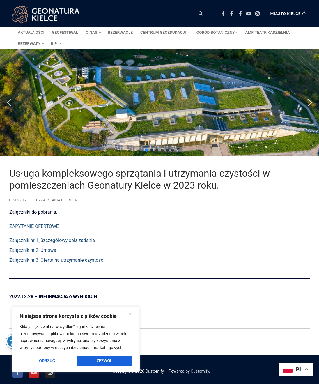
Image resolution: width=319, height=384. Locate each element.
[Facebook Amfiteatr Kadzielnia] (240, 13)
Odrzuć (47, 360)
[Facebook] (17, 372)
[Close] (129, 314)
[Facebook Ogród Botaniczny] (231, 13)
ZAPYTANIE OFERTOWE (34, 226)
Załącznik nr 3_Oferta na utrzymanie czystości (56, 260)
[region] (76, 339)
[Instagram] (257, 13)
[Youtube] (249, 13)
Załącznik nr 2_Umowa (32, 250)
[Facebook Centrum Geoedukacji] (223, 13)
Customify (200, 371)
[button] (9, 102)
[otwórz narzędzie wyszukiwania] (200, 13)
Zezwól (104, 360)
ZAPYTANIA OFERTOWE (57, 200)
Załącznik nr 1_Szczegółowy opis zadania (52, 240)
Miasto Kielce (288, 13)
